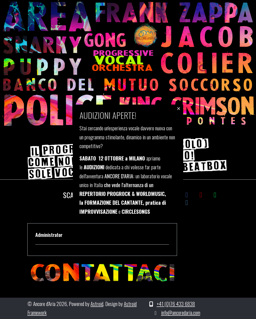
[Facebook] (186, 194)
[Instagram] (186, 202)
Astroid (96, 304)
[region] (128, 64)
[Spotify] (215, 194)
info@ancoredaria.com (180, 312)
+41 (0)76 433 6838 (176, 304)
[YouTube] (200, 194)
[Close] (178, 108)
